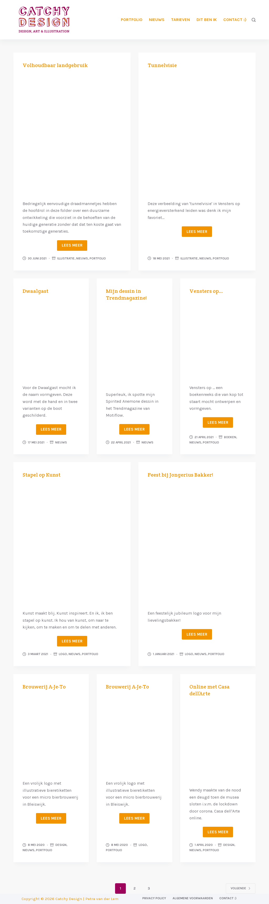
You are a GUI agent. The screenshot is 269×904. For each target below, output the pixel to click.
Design (60, 845)
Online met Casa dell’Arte (209, 690)
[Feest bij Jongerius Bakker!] (197, 543)
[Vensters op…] (218, 338)
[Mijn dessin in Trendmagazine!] (134, 345)
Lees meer (72, 245)
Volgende (241, 888)
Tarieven (180, 19)
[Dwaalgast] (51, 338)
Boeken (230, 437)
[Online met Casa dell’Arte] (218, 741)
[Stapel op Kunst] (72, 543)
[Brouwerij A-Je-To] (51, 734)
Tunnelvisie (162, 65)
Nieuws (156, 19)
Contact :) (234, 19)
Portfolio (131, 19)
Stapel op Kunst (41, 474)
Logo (63, 654)
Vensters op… (206, 291)
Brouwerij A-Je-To (44, 686)
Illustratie (66, 258)
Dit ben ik (206, 19)
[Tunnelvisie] (197, 133)
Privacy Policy (154, 898)
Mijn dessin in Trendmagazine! (126, 294)
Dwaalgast (35, 291)
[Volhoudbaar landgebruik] (72, 133)
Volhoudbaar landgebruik (55, 65)
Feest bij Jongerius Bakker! (180, 474)
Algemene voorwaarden (193, 898)
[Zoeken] (254, 20)
